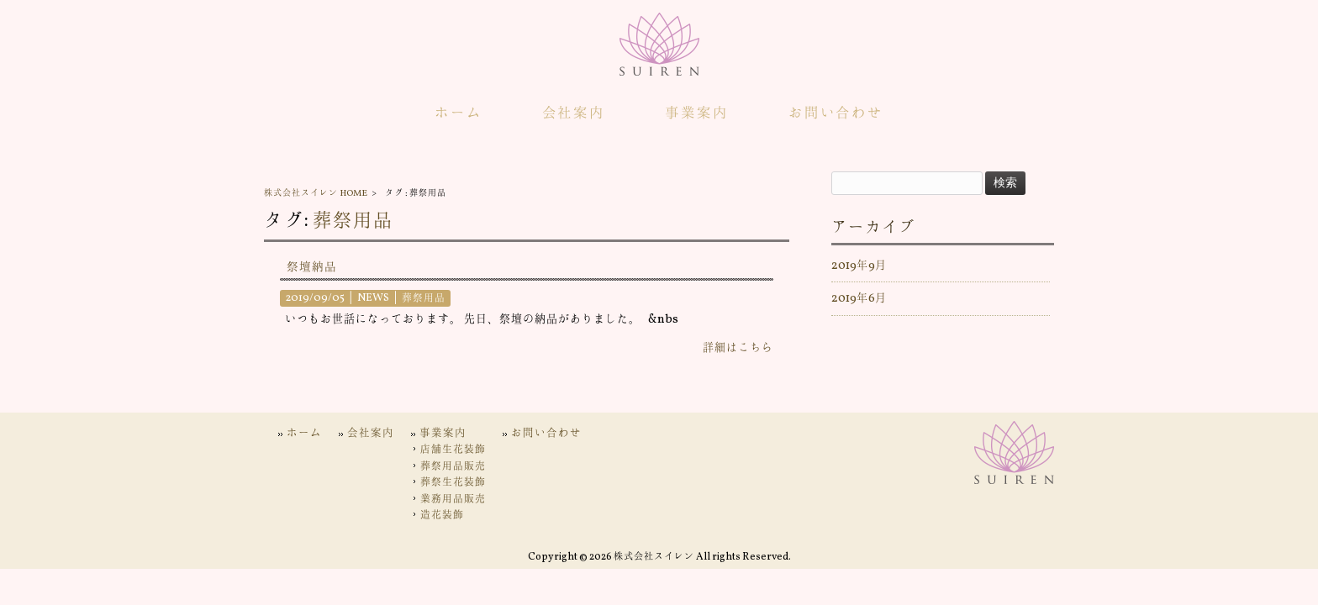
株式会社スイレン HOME (315, 193)
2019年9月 (859, 265)
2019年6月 (859, 298)
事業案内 (443, 433)
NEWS (373, 298)
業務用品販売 (453, 499)
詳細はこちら (738, 347)
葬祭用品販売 (453, 466)
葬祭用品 (353, 222)
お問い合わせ (546, 433)
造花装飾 (442, 515)
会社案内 (370, 433)
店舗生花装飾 (453, 449)
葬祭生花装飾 (453, 482)
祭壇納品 (312, 267)
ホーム (304, 433)
